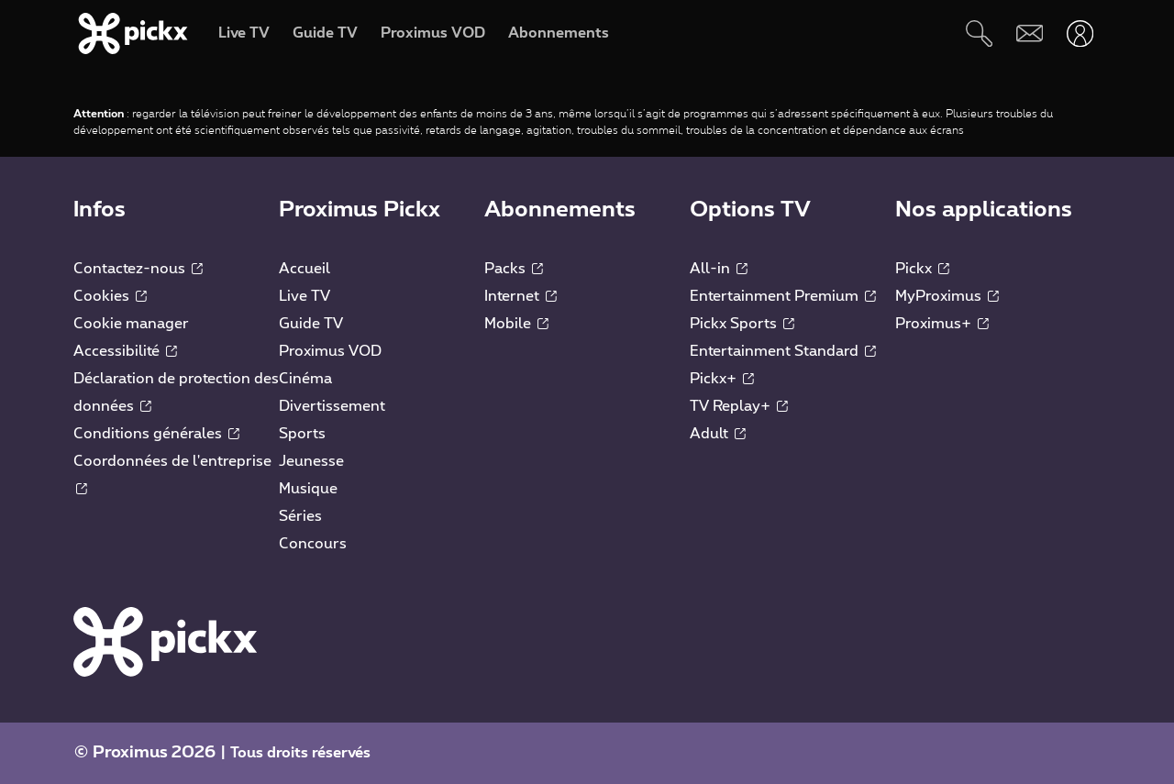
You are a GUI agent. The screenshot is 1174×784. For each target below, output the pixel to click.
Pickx (922, 268)
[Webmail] (1029, 33)
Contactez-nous (138, 268)
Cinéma (305, 378)
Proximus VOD (330, 351)
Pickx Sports (742, 323)
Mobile (516, 323)
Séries (300, 516)
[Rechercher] (979, 33)
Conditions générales (156, 433)
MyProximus (947, 296)
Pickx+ (722, 378)
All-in (719, 268)
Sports (302, 433)
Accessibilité (125, 351)
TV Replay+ (739, 406)
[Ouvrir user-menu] (1080, 33)
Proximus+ (942, 323)
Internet (520, 296)
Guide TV (311, 323)
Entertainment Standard (783, 351)
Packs (513, 268)
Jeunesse (311, 461)
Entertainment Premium (783, 296)
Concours (313, 543)
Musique (308, 488)
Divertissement (332, 406)
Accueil (304, 268)
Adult (718, 433)
